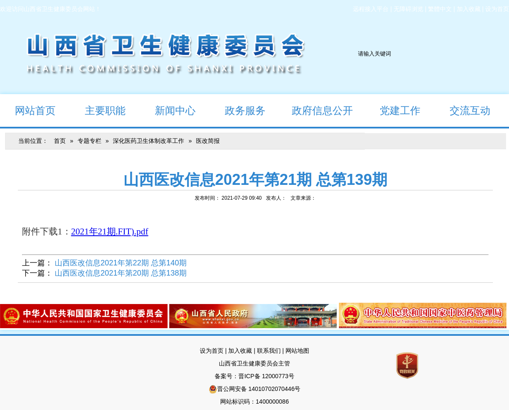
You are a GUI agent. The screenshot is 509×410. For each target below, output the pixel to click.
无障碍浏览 (408, 9)
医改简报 (208, 140)
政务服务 (238, 110)
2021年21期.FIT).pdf (109, 231)
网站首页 (28, 110)
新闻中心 (168, 110)
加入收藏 (469, 9)
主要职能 (98, 110)
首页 (60, 140)
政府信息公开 (316, 110)
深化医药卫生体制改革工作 (148, 140)
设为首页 (497, 9)
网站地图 (297, 350)
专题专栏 (89, 140)
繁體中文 (440, 9)
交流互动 (462, 110)
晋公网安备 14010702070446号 (259, 388)
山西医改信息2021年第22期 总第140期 (121, 263)
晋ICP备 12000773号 (266, 376)
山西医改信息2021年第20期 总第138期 (121, 273)
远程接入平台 (371, 9)
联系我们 (269, 350)
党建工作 (392, 110)
